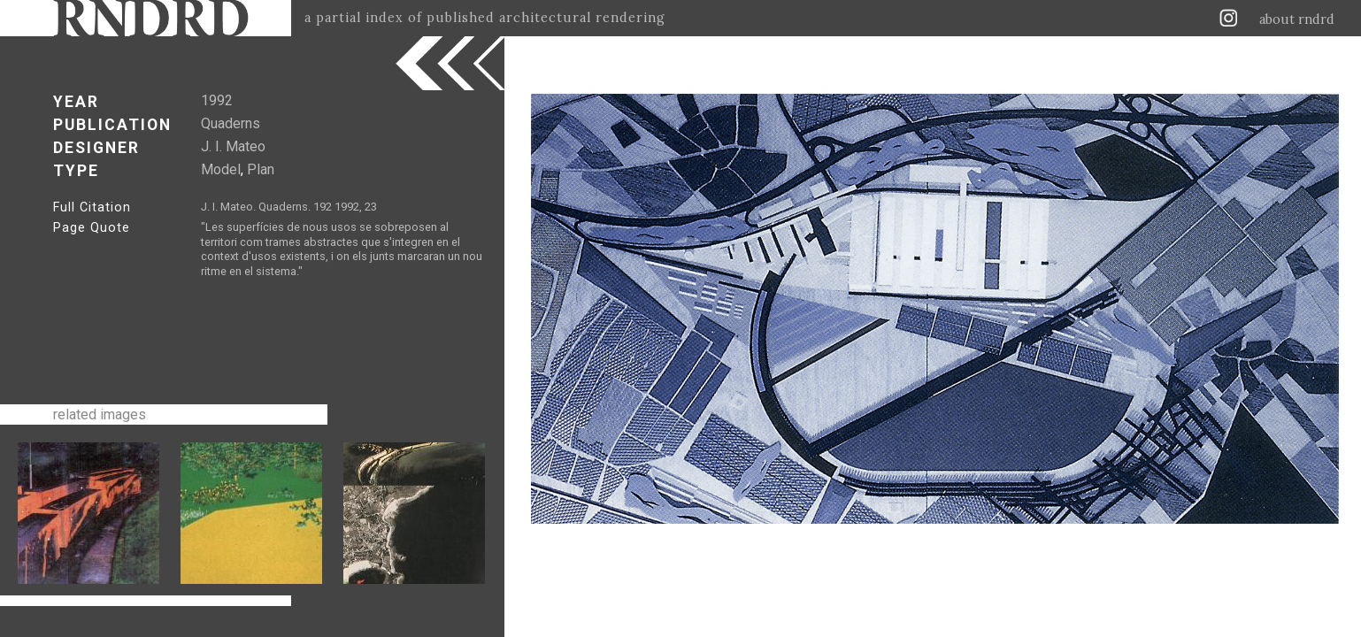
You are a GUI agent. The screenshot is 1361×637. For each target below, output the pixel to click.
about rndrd (1296, 19)
